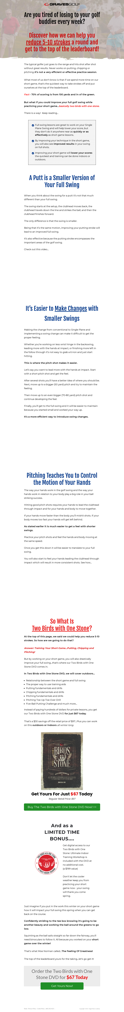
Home (25, 1008)
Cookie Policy (41, 1008)
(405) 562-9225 (50, 1008)
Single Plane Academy (94, 1008)
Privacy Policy (32, 1008)
